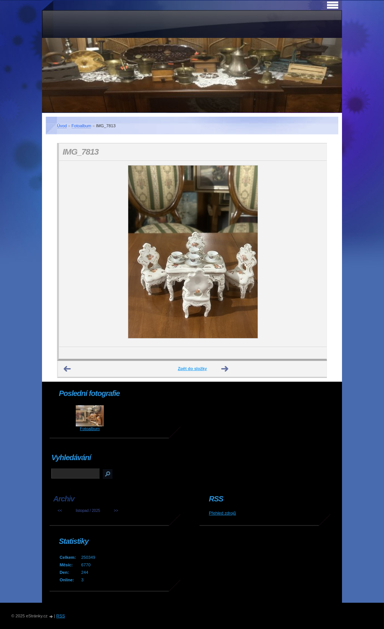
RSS (60, 616)
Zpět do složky (192, 368)
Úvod (62, 125)
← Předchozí (67, 369)
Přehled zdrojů (222, 513)
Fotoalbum (82, 125)
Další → (225, 369)
